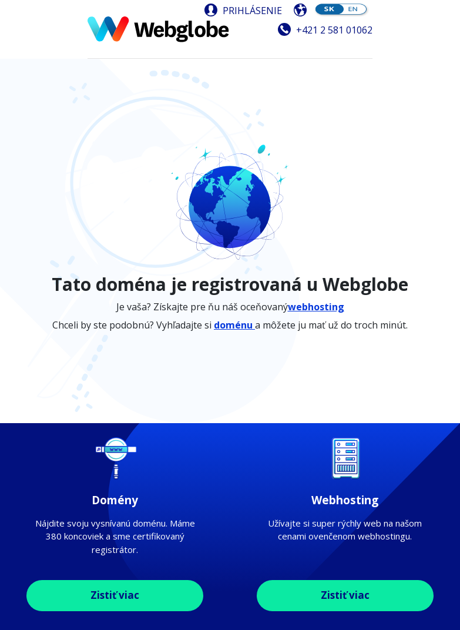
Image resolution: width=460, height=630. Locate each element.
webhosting (316, 306)
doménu (234, 325)
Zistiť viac (114, 595)
